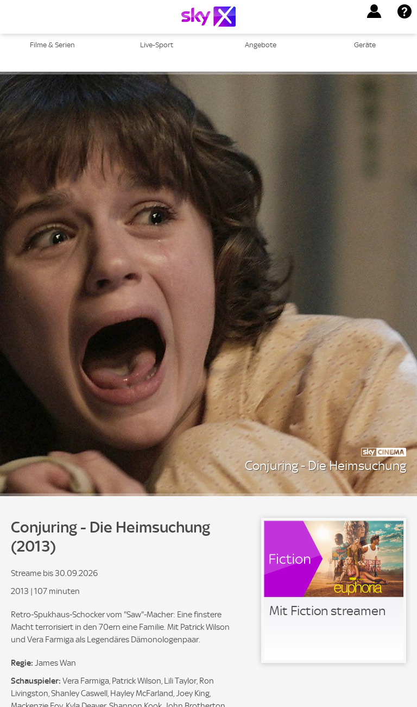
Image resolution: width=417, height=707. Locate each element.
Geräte (365, 45)
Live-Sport (156, 45)
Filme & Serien (52, 45)
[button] (374, 11)
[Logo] (208, 17)
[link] (333, 590)
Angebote (260, 45)
